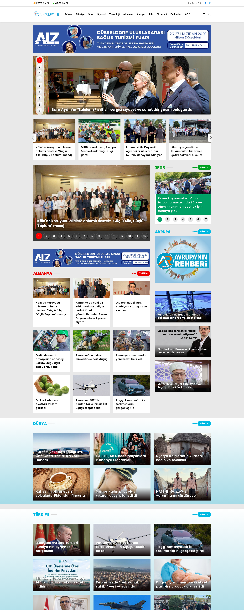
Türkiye (80, 14)
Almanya (128, 14)
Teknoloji (114, 14)
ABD (187, 14)
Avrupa (141, 14)
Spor (91, 14)
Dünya (69, 14)
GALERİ (41, 3)
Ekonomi (162, 14)
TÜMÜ (143, 273)
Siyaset (101, 14)
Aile (151, 14)
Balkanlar (176, 14)
